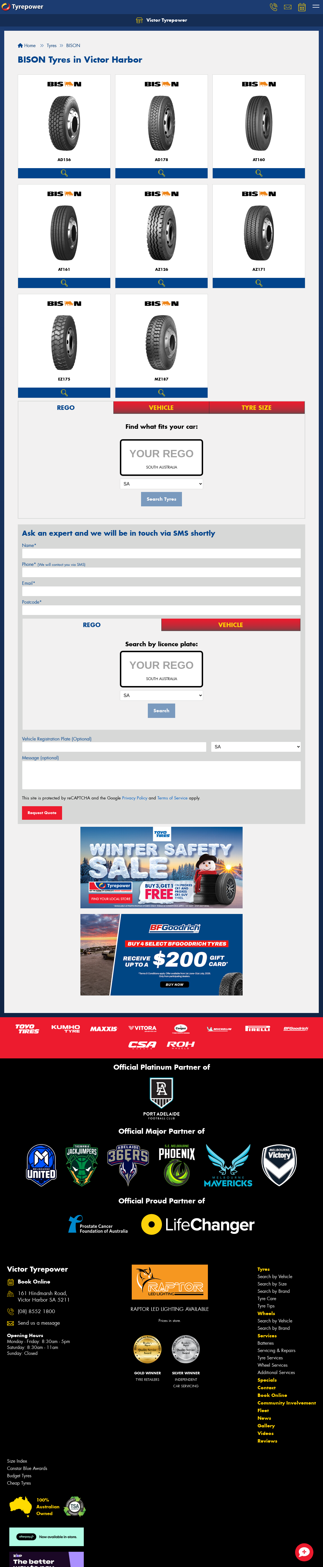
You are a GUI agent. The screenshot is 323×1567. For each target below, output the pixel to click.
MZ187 (161, 379)
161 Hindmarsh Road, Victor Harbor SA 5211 (44, 1296)
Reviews (267, 1441)
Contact (267, 1387)
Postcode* (32, 602)
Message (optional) (40, 758)
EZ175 (64, 379)
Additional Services (276, 1372)
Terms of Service (172, 798)
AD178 (161, 159)
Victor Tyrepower (161, 20)
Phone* (53, 564)
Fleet (263, 1410)
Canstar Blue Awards (27, 1468)
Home (27, 46)
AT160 (259, 159)
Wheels (266, 1313)
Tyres (264, 1269)
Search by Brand (274, 1291)
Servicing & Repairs (276, 1350)
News (264, 1418)
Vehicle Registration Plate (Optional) (57, 739)
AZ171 (258, 269)
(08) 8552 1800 (36, 1311)
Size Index (17, 1461)
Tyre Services (270, 1358)
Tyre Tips (266, 1306)
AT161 (64, 269)
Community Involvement (287, 1403)
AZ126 (161, 269)
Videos (266, 1433)
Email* (28, 583)
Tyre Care (267, 1299)
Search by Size (272, 1284)
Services (267, 1336)
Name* (29, 545)
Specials (267, 1380)
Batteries (266, 1343)
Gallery (266, 1426)
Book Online (272, 1395)
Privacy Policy (134, 798)
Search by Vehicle (275, 1277)
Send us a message (39, 1323)
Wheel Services (272, 1365)
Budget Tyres (19, 1476)
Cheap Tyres (19, 1483)
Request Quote (42, 812)
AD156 (64, 159)
